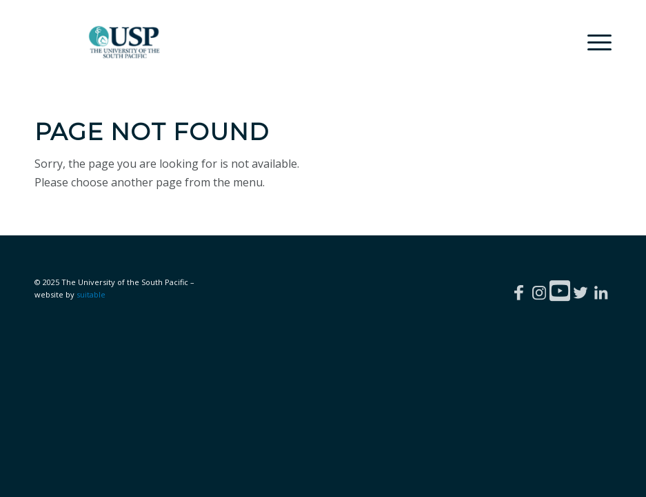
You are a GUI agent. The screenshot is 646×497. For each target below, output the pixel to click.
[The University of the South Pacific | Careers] (124, 42)
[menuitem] (593, 42)
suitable (91, 294)
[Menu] (593, 42)
